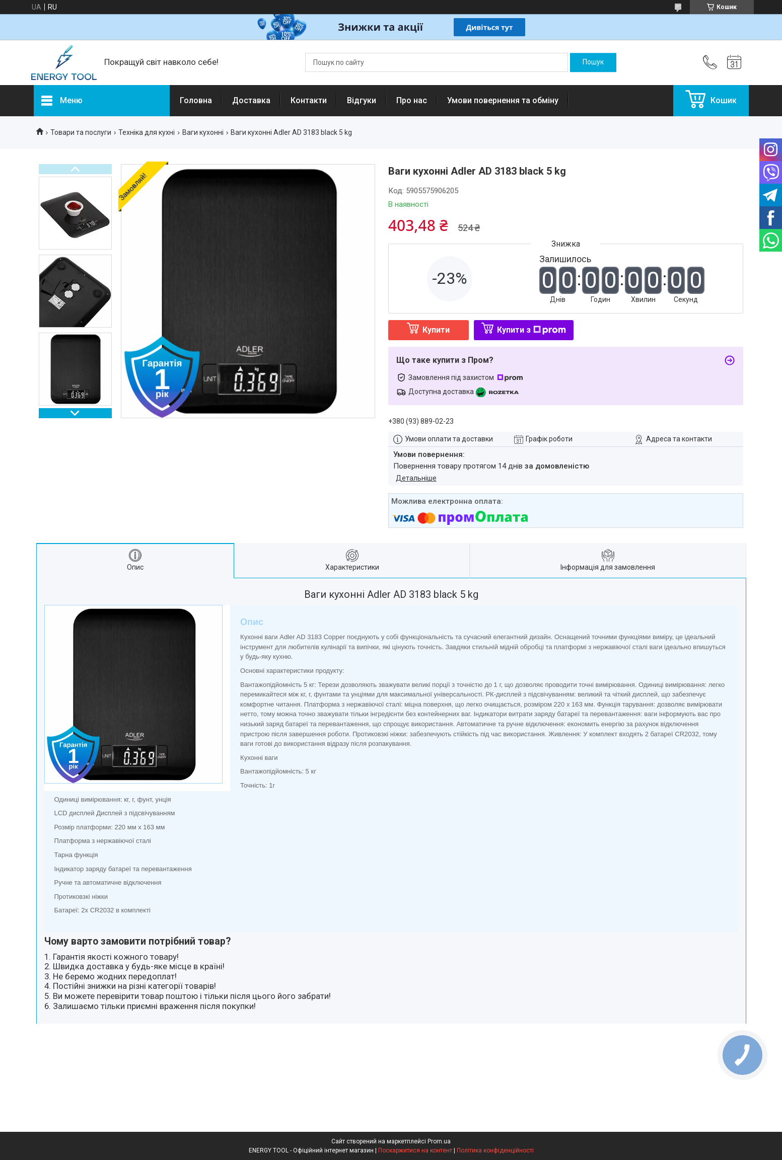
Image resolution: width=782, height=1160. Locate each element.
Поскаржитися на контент (415, 1150)
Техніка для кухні (146, 132)
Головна (196, 100)
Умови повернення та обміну (502, 100)
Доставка (251, 100)
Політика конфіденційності (495, 1150)
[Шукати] (593, 62)
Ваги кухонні (203, 132)
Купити (436, 330)
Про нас (411, 100)
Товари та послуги (80, 132)
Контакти (309, 100)
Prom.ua (439, 1141)
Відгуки (361, 100)
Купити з (531, 330)
